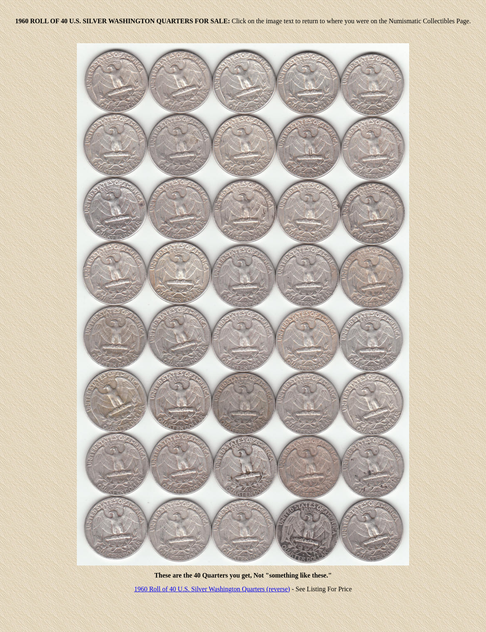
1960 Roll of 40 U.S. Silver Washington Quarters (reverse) (212, 589)
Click (239, 21)
